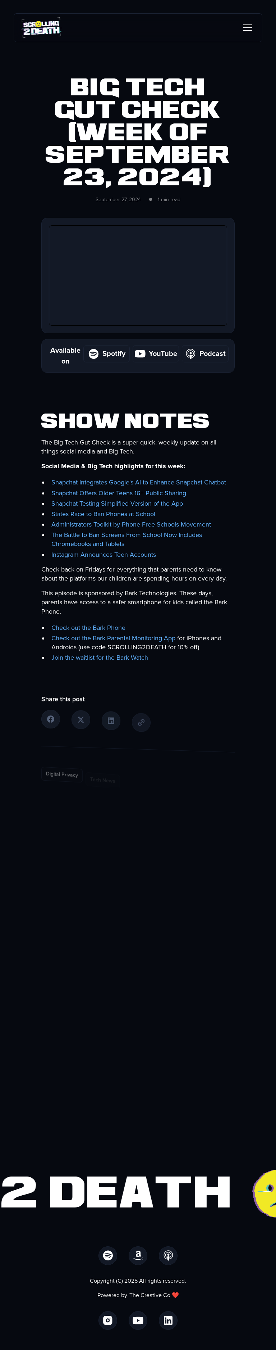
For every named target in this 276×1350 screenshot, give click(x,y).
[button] (246, 27)
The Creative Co (149, 1295)
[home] (41, 27)
